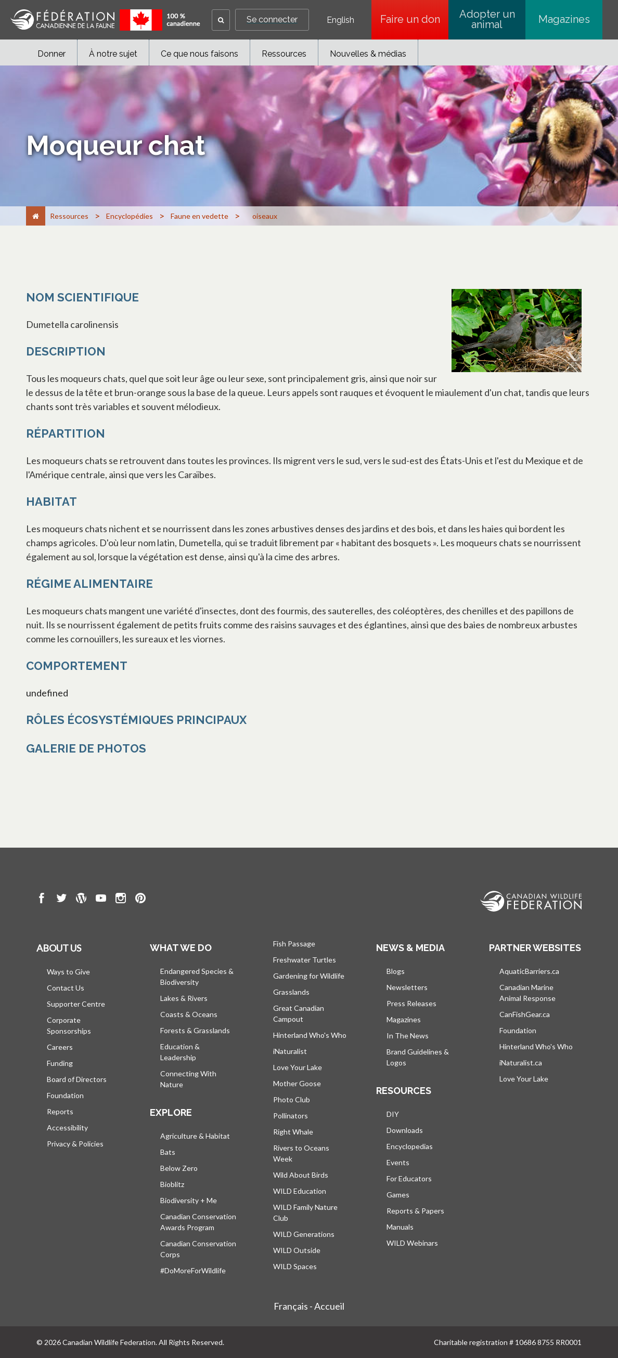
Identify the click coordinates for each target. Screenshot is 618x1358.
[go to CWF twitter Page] (61, 899)
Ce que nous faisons (199, 54)
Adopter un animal (487, 19)
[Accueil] (35, 216)
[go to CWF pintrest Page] (140, 899)
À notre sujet (113, 54)
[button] (221, 20)
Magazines (564, 19)
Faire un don (414, 19)
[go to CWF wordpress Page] (81, 899)
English (340, 20)
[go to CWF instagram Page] (120, 899)
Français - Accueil (309, 1306)
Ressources (284, 54)
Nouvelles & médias (368, 54)
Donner (51, 54)
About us (58, 948)
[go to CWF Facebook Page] (41, 899)
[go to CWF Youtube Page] (101, 899)
